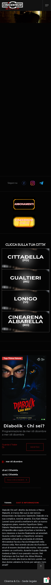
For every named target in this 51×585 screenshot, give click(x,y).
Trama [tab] (7, 503)
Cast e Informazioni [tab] (27, 503)
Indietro (35, 447)
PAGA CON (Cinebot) (17, 480)
